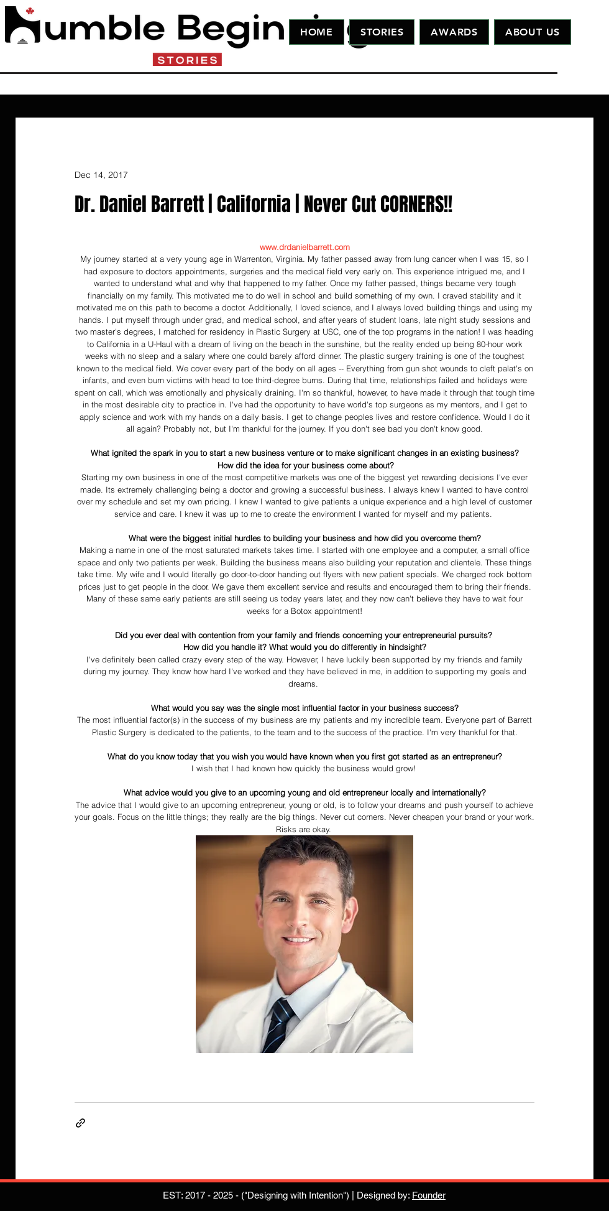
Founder (429, 1195)
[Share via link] (80, 1123)
